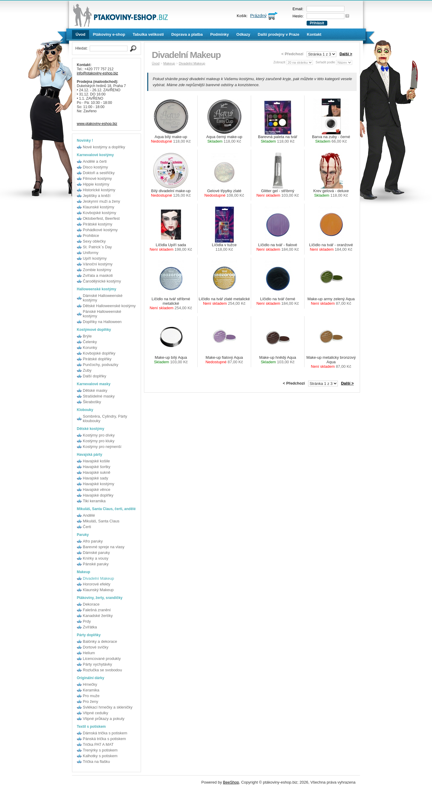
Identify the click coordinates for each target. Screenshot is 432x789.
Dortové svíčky (95, 647)
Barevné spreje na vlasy (103, 547)
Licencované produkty (102, 658)
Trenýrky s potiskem (100, 750)
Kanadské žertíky (98, 615)
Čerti (87, 526)
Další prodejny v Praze (278, 34)
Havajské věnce (96, 489)
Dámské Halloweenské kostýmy (102, 297)
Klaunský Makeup (98, 590)
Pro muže (91, 696)
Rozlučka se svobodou (102, 670)
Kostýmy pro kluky (98, 441)
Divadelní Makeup (98, 578)
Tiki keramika (94, 501)
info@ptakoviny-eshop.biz (97, 73)
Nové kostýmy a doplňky (104, 147)
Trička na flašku (96, 761)
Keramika (91, 690)
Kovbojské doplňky (99, 353)
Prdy (87, 621)
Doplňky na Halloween (102, 321)
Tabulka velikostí (148, 34)
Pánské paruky (96, 564)
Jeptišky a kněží (97, 195)
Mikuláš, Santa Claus (101, 521)
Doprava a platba (187, 34)
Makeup (169, 63)
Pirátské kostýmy (97, 224)
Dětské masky (95, 390)
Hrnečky (90, 684)
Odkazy (243, 34)
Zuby (87, 370)
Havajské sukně (96, 472)
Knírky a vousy (95, 558)
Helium (89, 653)
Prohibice (91, 235)
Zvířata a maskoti (98, 275)
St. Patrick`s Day (97, 247)
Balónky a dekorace (100, 641)
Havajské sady (95, 478)
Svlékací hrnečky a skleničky (107, 707)
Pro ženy (90, 701)
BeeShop (231, 782)
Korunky (90, 347)
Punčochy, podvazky (100, 364)
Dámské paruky (96, 552)
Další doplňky (94, 376)
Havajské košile (96, 461)
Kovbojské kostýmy (99, 212)
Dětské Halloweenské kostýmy (109, 306)
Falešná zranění (97, 610)
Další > (346, 54)
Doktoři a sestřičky (99, 173)
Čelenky (90, 342)
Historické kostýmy (99, 190)
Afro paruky (93, 541)
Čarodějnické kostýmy (102, 281)
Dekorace (91, 604)
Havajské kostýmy (98, 484)
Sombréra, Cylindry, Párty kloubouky (105, 418)
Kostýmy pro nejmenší (102, 446)
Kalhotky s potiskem (100, 756)
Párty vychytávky (97, 664)
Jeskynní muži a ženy (101, 201)
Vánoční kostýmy (97, 264)
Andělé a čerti (95, 161)
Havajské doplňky (98, 495)
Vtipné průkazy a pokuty (103, 718)
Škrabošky (92, 402)
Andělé (89, 515)
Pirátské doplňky (97, 359)
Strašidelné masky (99, 396)
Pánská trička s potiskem (104, 738)
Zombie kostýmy (97, 270)
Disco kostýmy (95, 167)
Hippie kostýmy (96, 184)
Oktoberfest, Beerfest (101, 218)
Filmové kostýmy (97, 178)
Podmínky (219, 34)
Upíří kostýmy (94, 258)
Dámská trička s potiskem (105, 733)
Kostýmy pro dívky (99, 435)
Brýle (87, 336)
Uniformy (90, 252)
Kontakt (314, 34)
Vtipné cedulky (95, 713)
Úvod (81, 34)
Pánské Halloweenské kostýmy (102, 313)
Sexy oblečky (94, 241)
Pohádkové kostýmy (100, 230)
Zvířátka (90, 627)
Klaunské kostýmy (98, 207)
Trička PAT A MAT (98, 744)
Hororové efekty (96, 584)
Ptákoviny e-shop (109, 34)
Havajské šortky (96, 466)
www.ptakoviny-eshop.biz (97, 124)
